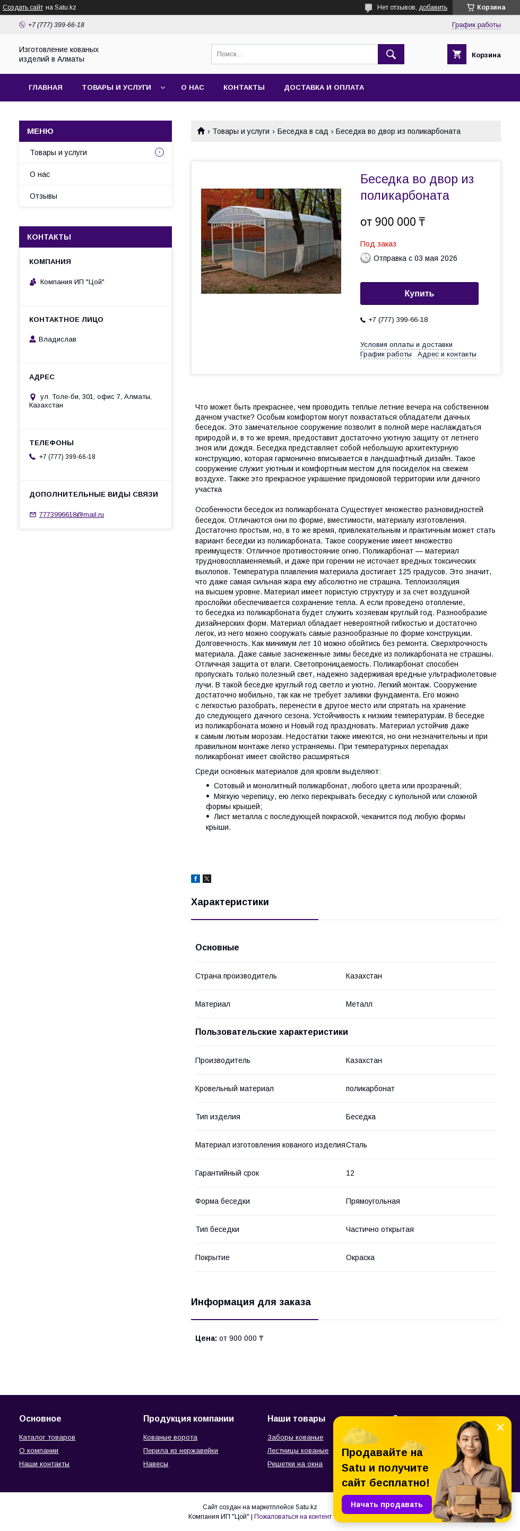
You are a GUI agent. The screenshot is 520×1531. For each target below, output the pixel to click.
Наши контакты (44, 1464)
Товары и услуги (116, 87)
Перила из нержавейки (180, 1451)
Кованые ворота (170, 1437)
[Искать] (391, 54)
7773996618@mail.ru (71, 514)
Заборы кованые (295, 1437)
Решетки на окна (295, 1464)
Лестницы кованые (297, 1451)
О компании (38, 1451)
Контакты (244, 87)
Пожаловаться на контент (293, 1516)
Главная (46, 87)
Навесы (155, 1464)
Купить (420, 293)
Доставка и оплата (324, 87)
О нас (192, 87)
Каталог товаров (47, 1437)
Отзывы (43, 196)
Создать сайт (23, 7)
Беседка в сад (303, 131)
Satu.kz (306, 1507)
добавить (433, 7)
